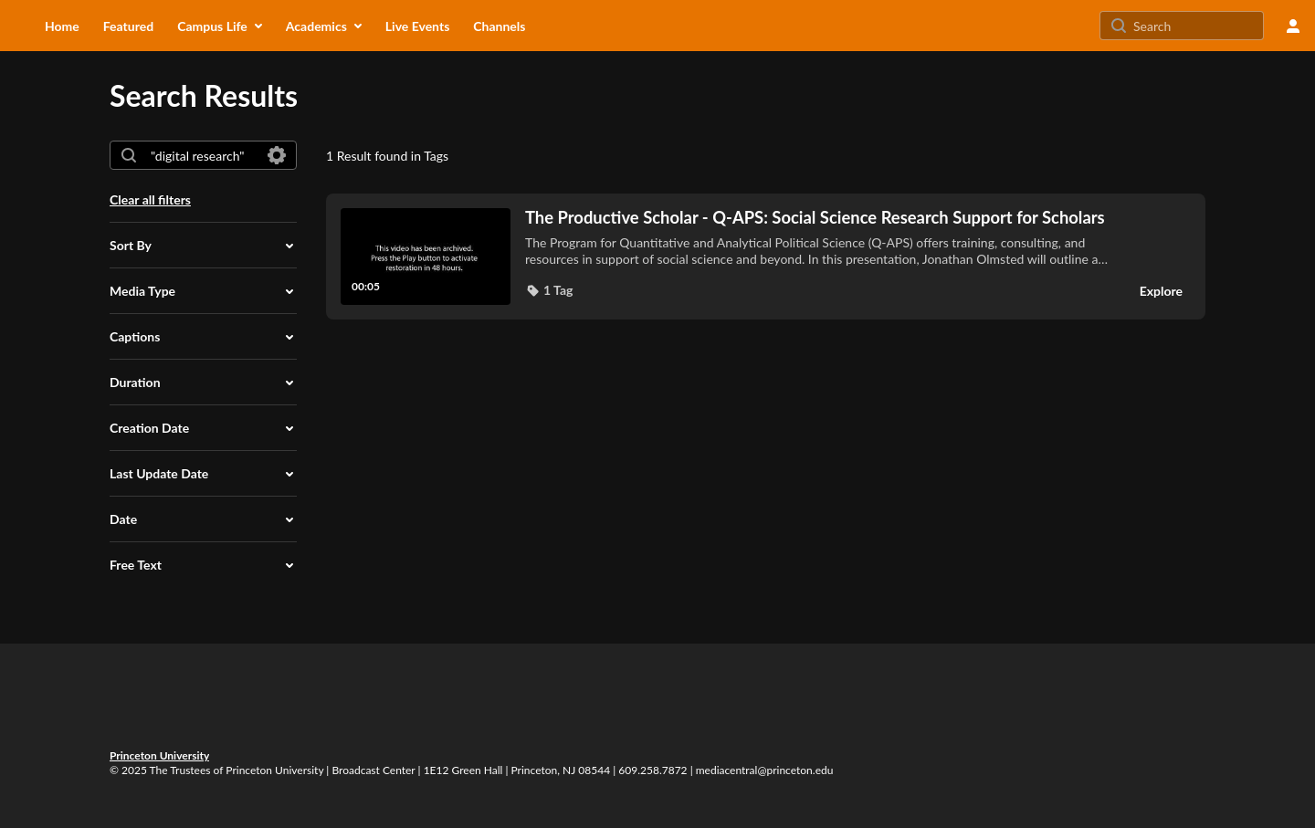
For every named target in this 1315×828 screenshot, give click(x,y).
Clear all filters (150, 199)
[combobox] (202, 155)
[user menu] (1293, 25)
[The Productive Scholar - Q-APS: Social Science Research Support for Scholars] (820, 217)
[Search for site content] (1196, 25)
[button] (203, 245)
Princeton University (159, 755)
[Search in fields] (277, 155)
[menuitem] (62, 25)
